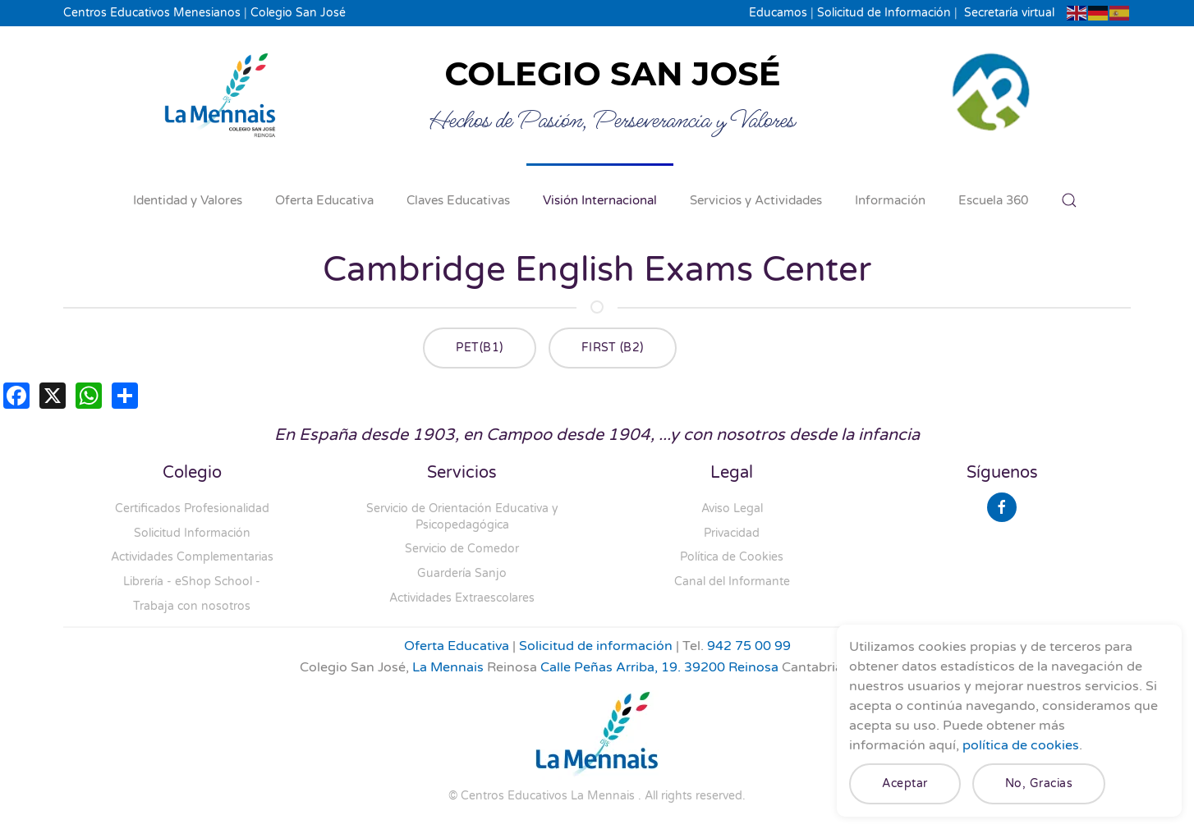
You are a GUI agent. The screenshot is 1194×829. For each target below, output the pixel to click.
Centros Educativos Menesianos (152, 13)
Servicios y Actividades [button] (756, 200)
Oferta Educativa (456, 646)
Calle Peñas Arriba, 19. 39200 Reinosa (659, 667)
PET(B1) (479, 348)
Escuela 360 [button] (993, 200)
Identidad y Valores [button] (187, 200)
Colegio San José (298, 13)
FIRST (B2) (612, 348)
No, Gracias (1039, 783)
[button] (1069, 200)
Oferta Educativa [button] (324, 200)
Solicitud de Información (884, 13)
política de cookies (1020, 745)
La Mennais (448, 667)
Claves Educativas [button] (458, 200)
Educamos (778, 13)
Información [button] (890, 200)
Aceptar (905, 783)
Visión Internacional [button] (600, 200)
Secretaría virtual (1009, 13)
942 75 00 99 (749, 646)
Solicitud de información (596, 646)
